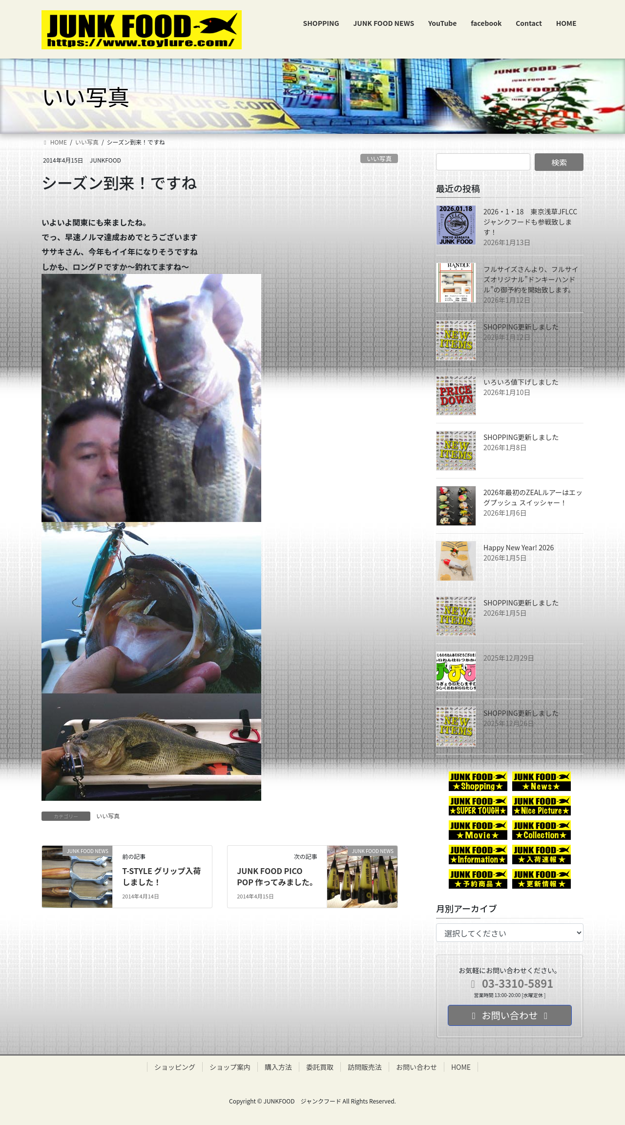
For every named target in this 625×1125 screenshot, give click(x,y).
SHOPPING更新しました (521, 327)
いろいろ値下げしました (521, 382)
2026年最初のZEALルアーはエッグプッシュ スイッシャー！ (533, 497)
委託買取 (319, 1067)
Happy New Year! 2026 (518, 547)
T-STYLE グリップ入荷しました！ (161, 876)
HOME (461, 1067)
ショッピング (174, 1067)
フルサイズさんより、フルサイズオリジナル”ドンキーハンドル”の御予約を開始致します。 (531, 279)
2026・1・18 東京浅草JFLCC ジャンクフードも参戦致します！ (533, 222)
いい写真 (379, 158)
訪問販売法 (365, 1067)
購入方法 (278, 1067)
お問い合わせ (416, 1067)
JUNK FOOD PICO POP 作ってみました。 (277, 876)
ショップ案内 (229, 1067)
